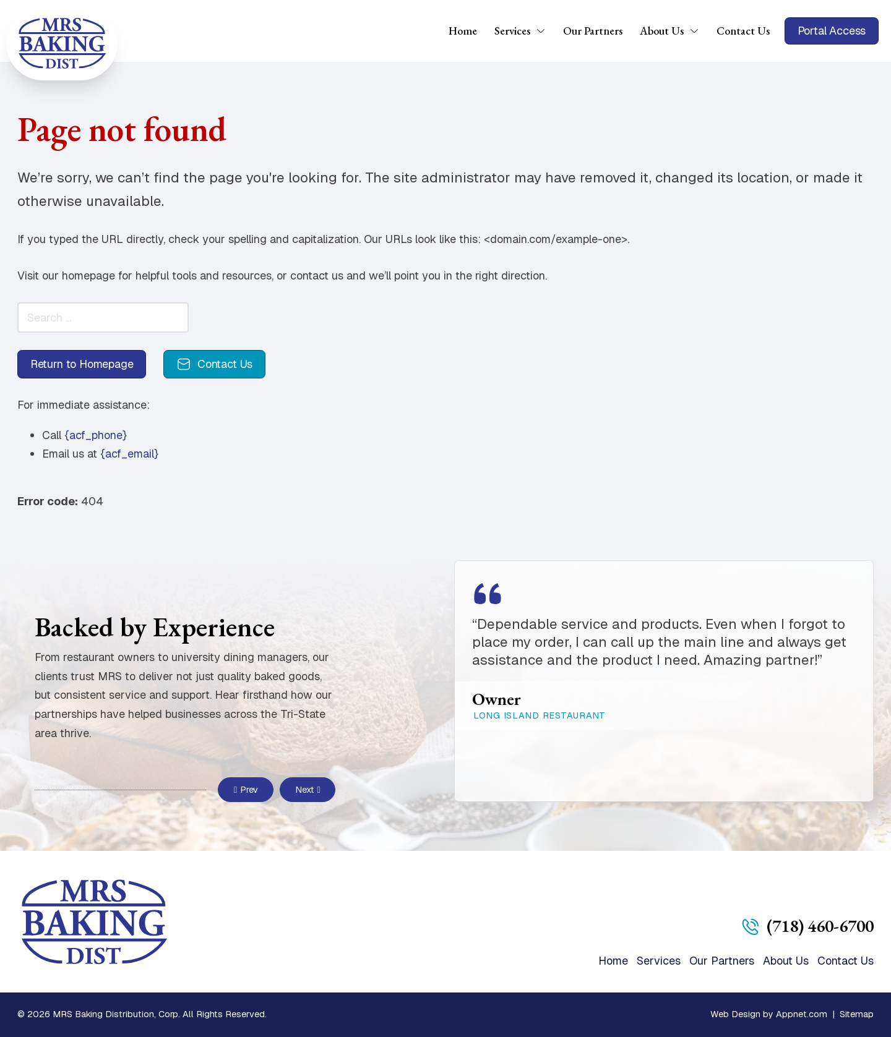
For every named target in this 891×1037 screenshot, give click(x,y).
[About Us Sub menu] (698, 31)
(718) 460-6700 (820, 926)
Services (512, 30)
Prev (246, 789)
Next (308, 789)
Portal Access (832, 30)
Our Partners (592, 30)
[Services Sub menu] (545, 31)
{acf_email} (129, 453)
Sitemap (857, 1014)
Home (463, 30)
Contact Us (743, 30)
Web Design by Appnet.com (768, 1014)
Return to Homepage (82, 364)
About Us (662, 30)
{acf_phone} (95, 435)
